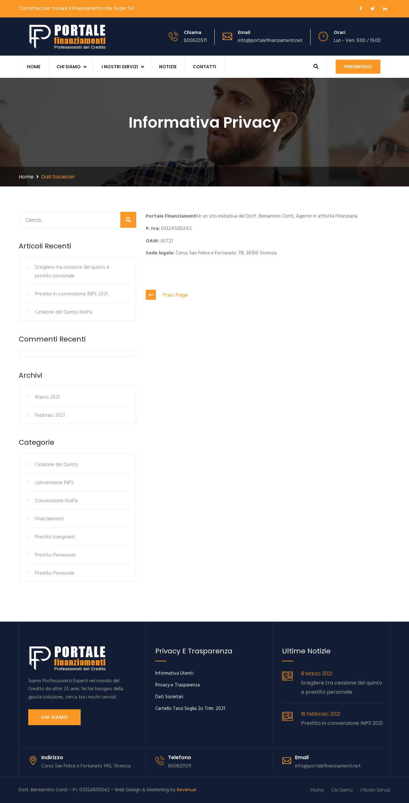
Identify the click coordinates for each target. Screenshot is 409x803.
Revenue (186, 789)
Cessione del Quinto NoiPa (63, 312)
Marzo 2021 (47, 397)
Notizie (168, 67)
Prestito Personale (55, 573)
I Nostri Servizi (120, 67)
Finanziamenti (49, 519)
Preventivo (358, 67)
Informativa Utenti (174, 673)
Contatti (204, 67)
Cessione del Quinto (56, 465)
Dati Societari (169, 697)
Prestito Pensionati (55, 555)
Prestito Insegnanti (55, 537)
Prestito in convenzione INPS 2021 (71, 294)
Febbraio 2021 (50, 415)
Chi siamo (54, 717)
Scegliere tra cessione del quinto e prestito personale (72, 271)
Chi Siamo (69, 67)
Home (33, 67)
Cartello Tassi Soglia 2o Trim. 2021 (190, 708)
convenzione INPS (54, 483)
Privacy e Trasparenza (177, 685)
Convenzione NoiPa (56, 501)
